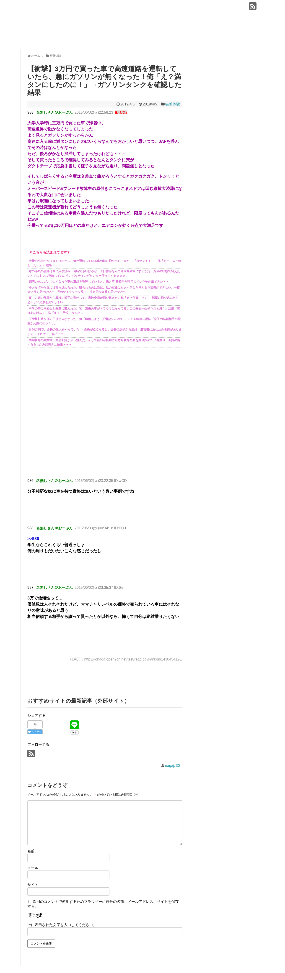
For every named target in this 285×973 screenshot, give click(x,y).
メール (32, 868)
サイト (32, 885)
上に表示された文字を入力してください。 (62, 925)
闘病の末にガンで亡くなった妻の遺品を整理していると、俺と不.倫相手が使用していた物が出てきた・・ (99, 281)
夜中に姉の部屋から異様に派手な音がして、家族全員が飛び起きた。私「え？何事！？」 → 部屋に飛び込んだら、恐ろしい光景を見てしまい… (104, 300)
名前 (31, 851)
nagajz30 (172, 766)
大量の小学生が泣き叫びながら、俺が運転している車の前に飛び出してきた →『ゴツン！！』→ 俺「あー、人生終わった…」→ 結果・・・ (104, 263)
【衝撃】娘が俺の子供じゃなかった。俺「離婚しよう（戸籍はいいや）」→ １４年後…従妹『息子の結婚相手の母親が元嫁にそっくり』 (104, 321)
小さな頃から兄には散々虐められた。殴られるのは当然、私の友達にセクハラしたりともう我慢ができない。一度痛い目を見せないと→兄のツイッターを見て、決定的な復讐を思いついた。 (103, 290)
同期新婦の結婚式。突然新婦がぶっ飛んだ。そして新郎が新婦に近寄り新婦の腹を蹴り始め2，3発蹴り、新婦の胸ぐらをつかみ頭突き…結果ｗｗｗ (103, 342)
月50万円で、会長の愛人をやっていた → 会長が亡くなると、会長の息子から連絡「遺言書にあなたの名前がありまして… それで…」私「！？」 (104, 332)
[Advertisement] (104, 436)
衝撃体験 (172, 104)
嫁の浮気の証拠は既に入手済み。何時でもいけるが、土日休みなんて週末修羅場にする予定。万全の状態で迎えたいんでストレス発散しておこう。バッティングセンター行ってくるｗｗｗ (103, 273)
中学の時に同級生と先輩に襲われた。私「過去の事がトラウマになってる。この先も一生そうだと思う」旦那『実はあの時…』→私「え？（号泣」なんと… (103, 311)
